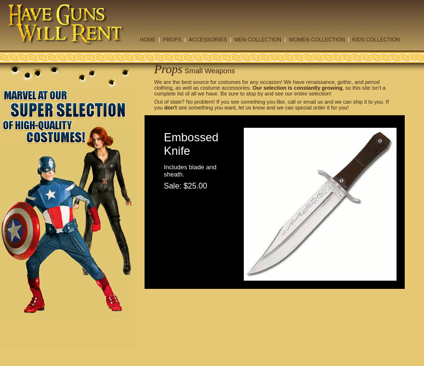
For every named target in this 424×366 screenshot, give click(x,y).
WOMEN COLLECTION (317, 39)
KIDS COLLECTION (376, 39)
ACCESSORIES (208, 39)
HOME (148, 39)
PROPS (172, 39)
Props (168, 69)
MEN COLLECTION (257, 39)
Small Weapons (210, 71)
